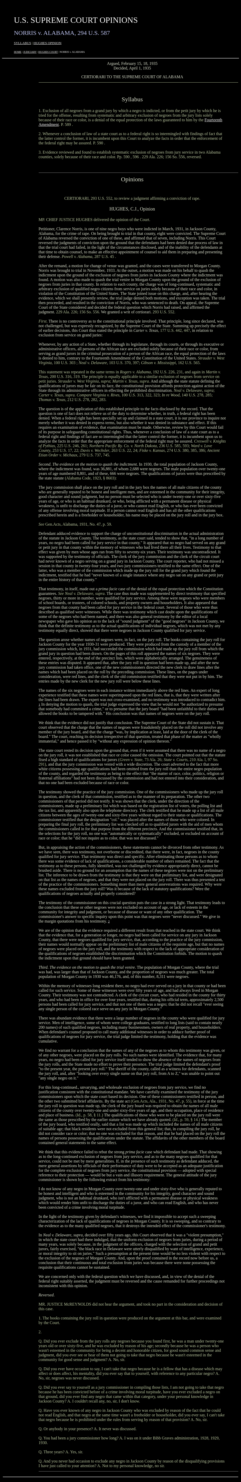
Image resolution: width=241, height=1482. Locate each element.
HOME (17, 52)
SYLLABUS (22, 43)
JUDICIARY (30, 52)
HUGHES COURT (48, 52)
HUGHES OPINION (47, 43)
